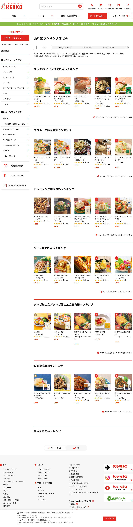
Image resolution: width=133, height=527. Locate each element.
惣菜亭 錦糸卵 (100, 332)
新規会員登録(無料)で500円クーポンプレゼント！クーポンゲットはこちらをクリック (81, 24)
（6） (47, 103)
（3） (87, 400)
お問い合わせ (74, 471)
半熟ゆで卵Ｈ (59, 332)
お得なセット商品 (9, 503)
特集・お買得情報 (69, 15)
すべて (44, 48)
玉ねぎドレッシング (41, 216)
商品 (14, 15)
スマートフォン (56, 448)
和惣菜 (5, 485)
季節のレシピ (43, 475)
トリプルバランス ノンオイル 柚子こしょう (103, 217)
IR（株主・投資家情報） (78, 507)
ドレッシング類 (108, 47)
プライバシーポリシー (77, 489)
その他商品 (7, 488)
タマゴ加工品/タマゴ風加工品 (14, 481)
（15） (47, 280)
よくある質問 (74, 474)
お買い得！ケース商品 (11, 500)
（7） (67, 103)
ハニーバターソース (61, 275)
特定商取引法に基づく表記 (78, 483)
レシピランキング (44, 469)
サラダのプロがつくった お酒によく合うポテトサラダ (103, 98)
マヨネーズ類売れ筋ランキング (53, 130)
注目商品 (6, 497)
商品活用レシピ (43, 472)
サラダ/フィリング (64, 47)
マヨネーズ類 (87, 47)
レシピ (41, 15)
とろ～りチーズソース (82, 275)
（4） (67, 165)
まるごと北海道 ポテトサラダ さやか (62, 97)
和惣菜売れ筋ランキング (48, 366)
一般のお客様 (74, 480)
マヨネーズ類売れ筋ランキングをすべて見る (116, 176)
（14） (88, 162)
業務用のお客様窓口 (76, 477)
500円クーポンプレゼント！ (15, 37)
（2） (67, 280)
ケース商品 (42, 499)
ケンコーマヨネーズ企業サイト (80, 501)
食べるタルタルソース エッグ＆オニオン (82, 217)
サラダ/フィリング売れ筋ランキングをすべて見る (114, 117)
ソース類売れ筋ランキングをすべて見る (117, 291)
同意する (109, 518)
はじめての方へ (109, 6)
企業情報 (72, 504)
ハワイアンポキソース (123, 275)
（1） (47, 221)
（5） (47, 165)
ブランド (6, 491)
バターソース (38, 275)
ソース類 (6, 478)
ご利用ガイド (118, 6)
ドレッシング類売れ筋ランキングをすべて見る (115, 235)
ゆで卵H (37, 332)
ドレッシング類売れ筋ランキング (54, 189)
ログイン (100, 6)
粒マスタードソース (102, 275)
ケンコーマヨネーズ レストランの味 (103, 159)
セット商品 (42, 496)
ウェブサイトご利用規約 (78, 486)
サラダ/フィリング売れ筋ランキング (56, 69)
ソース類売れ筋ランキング (50, 248)
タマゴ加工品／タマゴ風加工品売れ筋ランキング (63, 304)
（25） (108, 165)
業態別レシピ (43, 478)
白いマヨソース (80, 158)
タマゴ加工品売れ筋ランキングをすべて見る (116, 353)
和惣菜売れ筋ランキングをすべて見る (118, 412)
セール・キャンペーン (46, 493)
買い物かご (127, 6)
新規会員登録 (91, 6)
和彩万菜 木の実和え (102, 393)
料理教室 (6, 506)
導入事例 (41, 490)
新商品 (5, 494)
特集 (39, 487)
